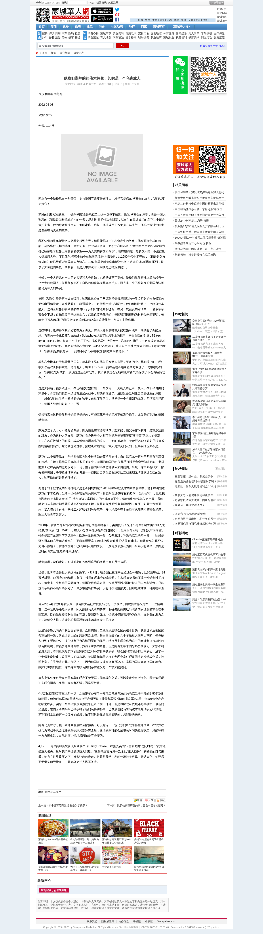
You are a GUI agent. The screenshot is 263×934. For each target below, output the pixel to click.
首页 (42, 26)
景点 (198, 19)
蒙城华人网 (37, 53)
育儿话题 (105, 37)
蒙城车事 (105, 33)
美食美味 (118, 33)
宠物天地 (143, 33)
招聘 (44, 33)
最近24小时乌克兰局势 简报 (192, 220)
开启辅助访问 (226, 2)
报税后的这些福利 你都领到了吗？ (196, 481)
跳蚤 (66, 26)
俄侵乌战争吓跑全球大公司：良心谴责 (198, 248)
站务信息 (124, 921)
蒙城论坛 (222, 16)
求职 (51, 33)
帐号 (38, 2)
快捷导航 (216, 2)
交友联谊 (156, 33)
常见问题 (222, 13)
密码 (64, 2)
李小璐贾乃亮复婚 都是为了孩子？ (68, 805)
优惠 (176, 19)
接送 (205, 19)
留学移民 (130, 37)
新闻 (54, 26)
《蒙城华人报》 (181, 26)
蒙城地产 (222, 20)
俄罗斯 (49, 791)
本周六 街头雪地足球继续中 (191, 513)
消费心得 (93, 33)
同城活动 (206, 37)
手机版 (137, 921)
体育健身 (168, 33)
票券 (58, 37)
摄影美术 (193, 37)
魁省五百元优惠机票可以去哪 (209, 554)
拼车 (71, 37)
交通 (190, 19)
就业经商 (156, 37)
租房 (140, 19)
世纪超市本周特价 (111, 866)
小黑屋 (149, 921)
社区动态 (117, 26)
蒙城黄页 (159, 26)
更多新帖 (220, 468)
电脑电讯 (130, 33)
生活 (90, 26)
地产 (132, 26)
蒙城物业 (168, 37)
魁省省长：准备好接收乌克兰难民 (195, 254)
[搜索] (75, 46)
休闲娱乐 (181, 33)
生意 (154, 19)
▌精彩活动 (180, 533)
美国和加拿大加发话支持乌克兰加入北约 (199, 192)
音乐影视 (206, 33)
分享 (150, 800)
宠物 (64, 37)
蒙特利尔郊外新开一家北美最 (209, 569)
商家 (144, 26)
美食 (183, 19)
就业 (162, 19)
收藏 (162, 800)
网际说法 (118, 37)
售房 (147, 19)
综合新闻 (65, 52)
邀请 (139, 800)
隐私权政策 (107, 921)
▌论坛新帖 (180, 469)
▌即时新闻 (180, 314)
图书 (51, 37)
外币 (44, 37)
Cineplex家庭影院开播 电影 (207, 539)
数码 (71, 33)
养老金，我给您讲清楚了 (190, 505)
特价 (102, 26)
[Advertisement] (173, 12)
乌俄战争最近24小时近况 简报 (193, 243)
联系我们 (222, 9)
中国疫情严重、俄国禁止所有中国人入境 (199, 231)
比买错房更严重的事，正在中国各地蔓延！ (141, 805)
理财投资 (143, 37)
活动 (169, 19)
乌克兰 (57, 791)
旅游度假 (219, 37)
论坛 (78, 26)
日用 (58, 33)
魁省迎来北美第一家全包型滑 (209, 584)
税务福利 (181, 37)
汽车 (64, 33)
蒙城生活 (45, 815)
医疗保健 (219, 33)
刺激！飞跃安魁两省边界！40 (209, 599)
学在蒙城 (93, 37)
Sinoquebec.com (166, 921)
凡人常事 (193, 33)
